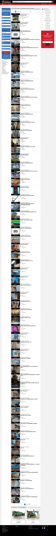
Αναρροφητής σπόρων (5, 62)
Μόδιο (3, 68)
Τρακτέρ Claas (48, 15)
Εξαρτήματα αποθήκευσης (6, 72)
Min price (3, 15)
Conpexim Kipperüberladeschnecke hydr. (16, 210)
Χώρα (2, 31)
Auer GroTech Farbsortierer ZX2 (15, 70)
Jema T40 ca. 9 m (13, 62)
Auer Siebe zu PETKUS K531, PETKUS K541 (17, 145)
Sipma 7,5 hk (13, 438)
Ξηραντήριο (3, 66)
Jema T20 (12, 446)
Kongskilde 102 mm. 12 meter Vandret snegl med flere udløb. (19, 381)
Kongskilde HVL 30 (13, 267)
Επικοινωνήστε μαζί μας (19, 527)
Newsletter (17, 528)
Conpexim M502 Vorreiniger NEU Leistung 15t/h (17, 46)
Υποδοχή (4, 6)
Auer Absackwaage (14, 137)
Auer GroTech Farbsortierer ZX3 (15, 112)
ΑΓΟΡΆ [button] (5, 4)
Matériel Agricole (6, 529)
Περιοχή (3, 34)
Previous (13, 517)
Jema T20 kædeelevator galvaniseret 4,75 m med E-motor (19, 373)
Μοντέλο (3, 23)
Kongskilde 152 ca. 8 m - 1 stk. (15, 340)
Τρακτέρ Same (48, 26)
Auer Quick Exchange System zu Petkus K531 (17, 169)
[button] (3, 4)
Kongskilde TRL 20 (13, 332)
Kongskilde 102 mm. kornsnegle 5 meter (16, 430)
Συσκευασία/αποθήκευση (10, 6)
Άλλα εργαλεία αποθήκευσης (18, 6)
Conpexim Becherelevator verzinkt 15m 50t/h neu (18, 38)
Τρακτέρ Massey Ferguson (47, 20)
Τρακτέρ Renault (47, 28)
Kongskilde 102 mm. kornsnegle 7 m (16, 487)
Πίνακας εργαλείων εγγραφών (34, 528)
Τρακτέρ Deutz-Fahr (48, 18)
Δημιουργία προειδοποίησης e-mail (6, 56)
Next (39, 517)
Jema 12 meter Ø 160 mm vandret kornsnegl (17, 422)
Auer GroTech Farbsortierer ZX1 (15, 161)
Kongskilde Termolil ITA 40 (14, 316)
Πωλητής (3, 39)
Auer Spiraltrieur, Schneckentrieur (16, 87)
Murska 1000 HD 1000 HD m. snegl (16, 218)
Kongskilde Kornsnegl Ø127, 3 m (15, 259)
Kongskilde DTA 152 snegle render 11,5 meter (17, 397)
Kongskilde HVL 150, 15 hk (14, 251)
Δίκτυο (3, 46)
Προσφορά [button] (9, 4)
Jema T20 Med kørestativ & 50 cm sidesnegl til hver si (18, 365)
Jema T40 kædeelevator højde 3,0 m (16, 454)
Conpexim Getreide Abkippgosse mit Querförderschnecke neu (19, 202)
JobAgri (31, 527)
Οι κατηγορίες (15, 1)
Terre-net (5, 528)
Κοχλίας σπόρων (4, 61)
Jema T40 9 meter (13, 389)
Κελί (2, 60)
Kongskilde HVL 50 (13, 275)
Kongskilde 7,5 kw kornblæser (15, 479)
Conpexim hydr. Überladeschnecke (16, 194)
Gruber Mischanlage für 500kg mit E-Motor (17, 54)
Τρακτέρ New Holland (48, 12)
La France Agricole (6, 527)
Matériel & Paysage (6, 530)
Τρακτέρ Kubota (48, 25)
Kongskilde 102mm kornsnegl (15, 226)
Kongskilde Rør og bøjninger (15, 308)
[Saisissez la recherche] (35, 2)
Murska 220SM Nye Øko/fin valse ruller (16, 324)
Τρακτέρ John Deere (48, 10)
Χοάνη (3, 67)
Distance (3, 12)
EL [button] (53, 0)
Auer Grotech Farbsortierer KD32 (15, 79)
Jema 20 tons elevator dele (15, 283)
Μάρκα (3, 20)
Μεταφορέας (4, 63)
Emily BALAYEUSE (13, 13)
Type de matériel (4, 9)
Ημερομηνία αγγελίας (4, 43)
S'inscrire (47, 44)
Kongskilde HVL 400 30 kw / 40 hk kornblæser (17, 495)
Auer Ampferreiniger (14, 153)
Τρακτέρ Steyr (48, 23)
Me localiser (6, 13)
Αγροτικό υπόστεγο (5, 73)
